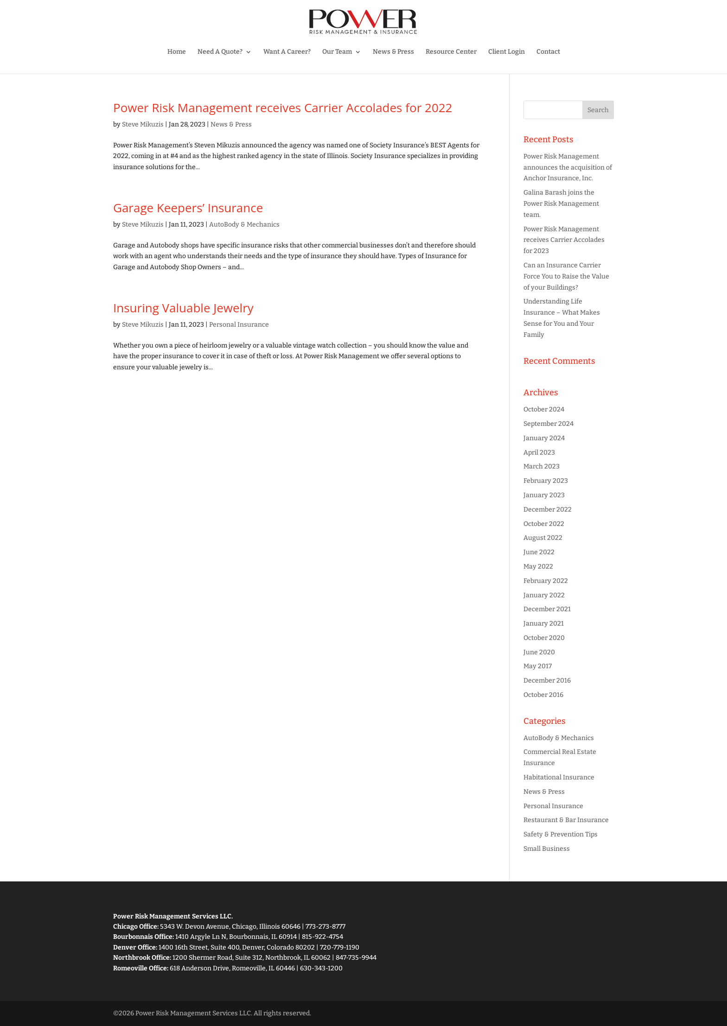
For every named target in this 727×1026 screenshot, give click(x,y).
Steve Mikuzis (143, 124)
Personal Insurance (239, 325)
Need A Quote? (220, 52)
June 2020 (539, 652)
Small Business (546, 849)
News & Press (393, 52)
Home (176, 52)
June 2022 (539, 552)
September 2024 (548, 424)
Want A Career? (287, 52)
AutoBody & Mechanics (244, 224)
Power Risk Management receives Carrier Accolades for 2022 (282, 107)
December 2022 (547, 509)
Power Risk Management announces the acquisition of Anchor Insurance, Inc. (567, 167)
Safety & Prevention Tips (560, 834)
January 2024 (544, 438)
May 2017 (537, 666)
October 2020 (544, 638)
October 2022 (543, 524)
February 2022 (545, 581)
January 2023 (544, 495)
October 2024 (543, 409)
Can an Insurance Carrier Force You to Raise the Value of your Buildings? (566, 276)
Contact (548, 52)
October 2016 (543, 695)
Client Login (506, 52)
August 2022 (542, 538)
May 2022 (538, 566)
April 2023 (539, 452)
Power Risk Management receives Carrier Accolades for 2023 (564, 240)
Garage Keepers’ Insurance (188, 207)
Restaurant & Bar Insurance (566, 820)
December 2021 (547, 609)
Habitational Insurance (558, 777)
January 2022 (544, 595)
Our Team (337, 52)
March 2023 (541, 466)
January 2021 (543, 623)
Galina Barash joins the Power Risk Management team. (561, 204)
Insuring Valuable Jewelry (183, 307)
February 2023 (545, 481)
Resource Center (451, 52)
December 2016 (547, 680)
